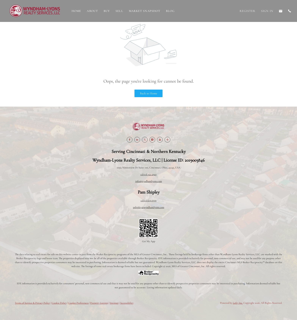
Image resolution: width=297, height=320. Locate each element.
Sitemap (114, 303)
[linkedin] (137, 140)
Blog (170, 11)
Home (76, 11)
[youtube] (160, 140)
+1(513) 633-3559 (148, 200)
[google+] (167, 140)
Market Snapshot (144, 11)
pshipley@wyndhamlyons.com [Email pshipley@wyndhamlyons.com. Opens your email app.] (148, 207)
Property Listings (99, 303)
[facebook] (129, 140)
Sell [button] (119, 11)
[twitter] (145, 140)
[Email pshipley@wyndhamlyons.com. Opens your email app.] (280, 11)
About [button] (92, 11)
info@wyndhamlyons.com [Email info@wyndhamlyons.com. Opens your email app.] (148, 181)
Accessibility (127, 303)
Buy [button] (107, 11)
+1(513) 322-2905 (148, 174)
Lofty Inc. (238, 303)
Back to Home (148, 93)
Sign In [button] (267, 11)
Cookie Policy (59, 303)
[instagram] (152, 140)
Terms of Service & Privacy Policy (32, 303)
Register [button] (247, 11)
